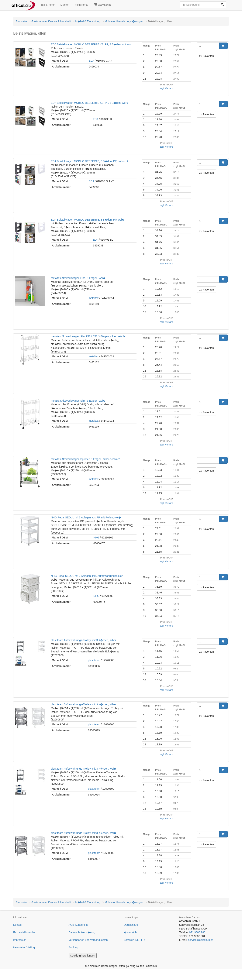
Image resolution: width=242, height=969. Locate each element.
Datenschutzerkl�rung (82, 932)
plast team (94, 660)
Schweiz (129, 939)
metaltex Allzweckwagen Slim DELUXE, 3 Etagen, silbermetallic (88, 336)
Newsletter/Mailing (24, 947)
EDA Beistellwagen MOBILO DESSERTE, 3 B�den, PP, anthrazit (89, 161)
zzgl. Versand (166, 88)
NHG (96, 537)
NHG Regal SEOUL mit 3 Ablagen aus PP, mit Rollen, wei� (86, 517)
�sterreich (130, 932)
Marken (64, 4)
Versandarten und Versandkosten (88, 939)
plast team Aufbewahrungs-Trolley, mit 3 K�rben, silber (83, 640)
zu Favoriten (206, 55)
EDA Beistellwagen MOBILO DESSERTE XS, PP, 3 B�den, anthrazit (91, 44)
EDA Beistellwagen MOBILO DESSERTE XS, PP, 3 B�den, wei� (90, 102)
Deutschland (131, 924)
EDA (91, 60)
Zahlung (73, 947)
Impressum (19, 939)
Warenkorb (102, 4)
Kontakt (17, 924)
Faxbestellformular (24, 932)
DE (137, 939)
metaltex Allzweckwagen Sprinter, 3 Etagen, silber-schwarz (85, 459)
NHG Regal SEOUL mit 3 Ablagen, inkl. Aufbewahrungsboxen (87, 575)
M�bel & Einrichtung (87, 21)
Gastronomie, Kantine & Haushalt (51, 21)
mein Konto (81, 4)
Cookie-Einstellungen (82, 955)
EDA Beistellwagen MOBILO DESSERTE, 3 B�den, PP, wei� (87, 219)
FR (143, 939)
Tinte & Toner (47, 4)
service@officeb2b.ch (200, 939)
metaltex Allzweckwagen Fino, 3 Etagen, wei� (78, 278)
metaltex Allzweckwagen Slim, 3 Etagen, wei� (78, 400)
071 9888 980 (197, 932)
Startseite (21, 21)
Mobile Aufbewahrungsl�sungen (124, 21)
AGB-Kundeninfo (78, 924)
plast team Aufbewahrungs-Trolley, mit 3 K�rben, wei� (83, 768)
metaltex (93, 298)
